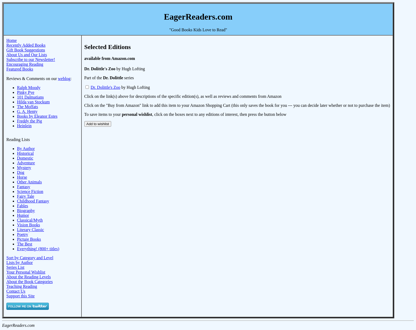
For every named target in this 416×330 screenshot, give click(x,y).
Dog (20, 172)
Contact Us (15, 291)
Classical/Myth (30, 220)
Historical (25, 153)
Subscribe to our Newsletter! (30, 59)
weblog (64, 78)
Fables (22, 206)
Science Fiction (30, 191)
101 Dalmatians (30, 97)
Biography (26, 210)
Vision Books (28, 225)
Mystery (24, 167)
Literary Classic (30, 229)
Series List (15, 267)
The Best (24, 244)
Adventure (26, 163)
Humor (23, 215)
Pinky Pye (25, 92)
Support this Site (20, 296)
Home (11, 40)
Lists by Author (19, 262)
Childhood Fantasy (33, 201)
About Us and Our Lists (26, 54)
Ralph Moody (28, 87)
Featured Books (19, 69)
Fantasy (23, 186)
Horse (22, 177)
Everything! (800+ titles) (38, 249)
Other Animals (29, 182)
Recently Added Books (26, 45)
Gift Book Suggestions (25, 50)
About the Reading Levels (28, 277)
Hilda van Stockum (33, 102)
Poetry (22, 234)
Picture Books (29, 239)
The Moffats (27, 106)
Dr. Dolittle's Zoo (105, 87)
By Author (26, 148)
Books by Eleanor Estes (37, 116)
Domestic (25, 158)
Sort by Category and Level (29, 258)
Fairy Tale (25, 196)
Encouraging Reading (24, 64)
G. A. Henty (27, 111)
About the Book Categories (29, 281)
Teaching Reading (21, 286)
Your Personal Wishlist (25, 272)
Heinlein (24, 126)
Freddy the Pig (29, 121)
